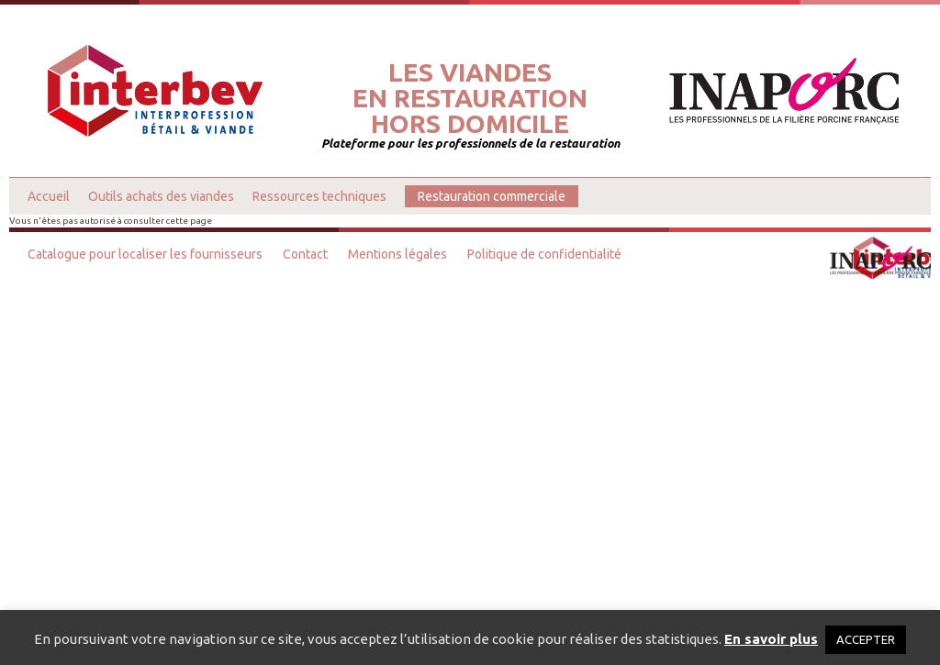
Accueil (49, 196)
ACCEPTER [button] (865, 639)
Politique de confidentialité (544, 254)
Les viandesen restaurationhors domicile (470, 98)
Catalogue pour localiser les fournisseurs (145, 254)
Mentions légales (397, 254)
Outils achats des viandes (161, 196)
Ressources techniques (319, 196)
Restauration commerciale (491, 196)
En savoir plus (771, 639)
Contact (305, 254)
